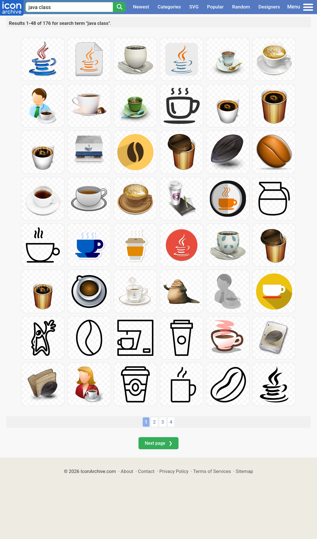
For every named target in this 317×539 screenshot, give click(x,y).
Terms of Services (212, 471)
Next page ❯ (158, 443)
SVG (194, 7)
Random (241, 7)
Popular (215, 7)
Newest (141, 7)
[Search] (119, 7)
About (127, 471)
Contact (146, 471)
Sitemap (244, 471)
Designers (269, 7)
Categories (169, 7)
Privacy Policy (173, 471)
